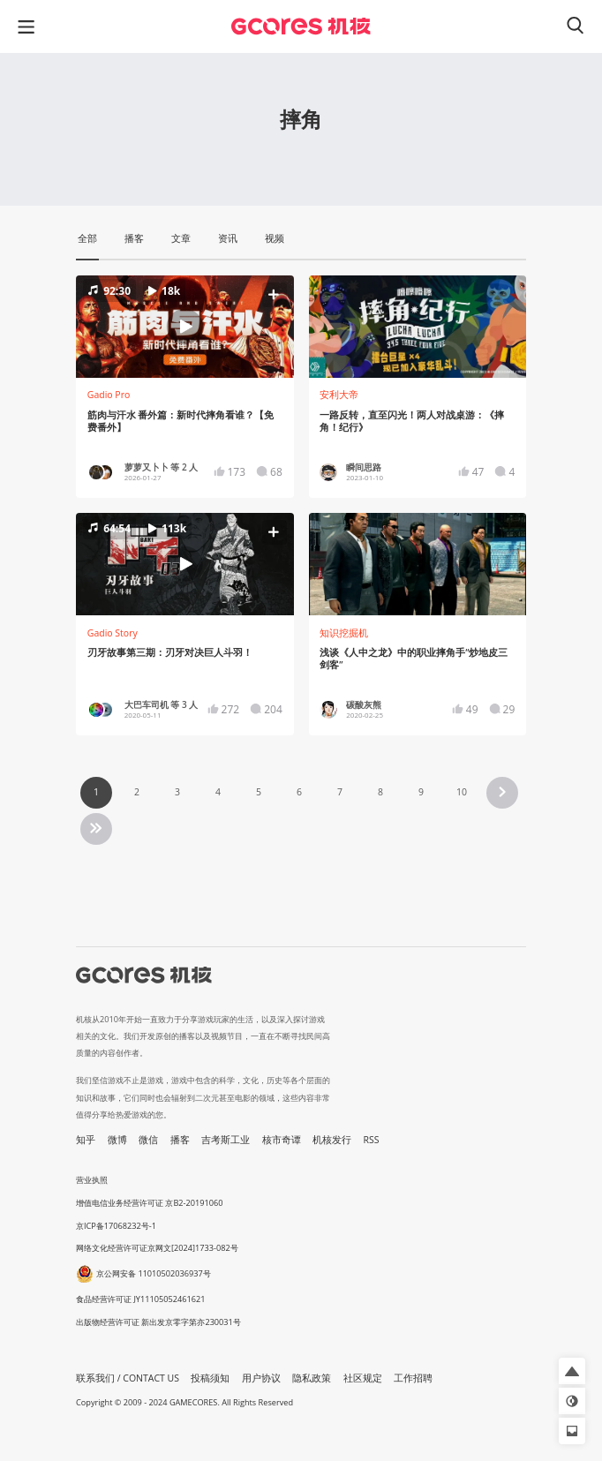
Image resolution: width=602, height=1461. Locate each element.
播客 (180, 1139)
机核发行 (331, 1139)
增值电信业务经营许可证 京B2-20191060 (149, 1203)
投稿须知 (210, 1378)
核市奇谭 (281, 1139)
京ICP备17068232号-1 (116, 1225)
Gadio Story (112, 633)
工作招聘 (413, 1378)
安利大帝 (339, 394)
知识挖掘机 (344, 633)
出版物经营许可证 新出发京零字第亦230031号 (158, 1322)
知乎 (85, 1139)
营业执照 (92, 1180)
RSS (372, 1139)
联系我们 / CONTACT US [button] (127, 1378)
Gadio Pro (109, 394)
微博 (117, 1139)
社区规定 (362, 1378)
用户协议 (261, 1378)
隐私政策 (311, 1378)
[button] (184, 326)
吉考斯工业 (225, 1139)
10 (461, 792)
